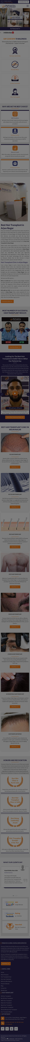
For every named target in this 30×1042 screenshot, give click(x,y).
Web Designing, (19, 1038)
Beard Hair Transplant (6, 1005)
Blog (2, 986)
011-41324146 (8, 1024)
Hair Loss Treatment (6, 979)
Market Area (4, 990)
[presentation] (1, 330)
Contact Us (3, 988)
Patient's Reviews (5, 983)
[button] (13, 895)
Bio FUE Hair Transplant (7, 998)
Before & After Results (6, 981)
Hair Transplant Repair (6, 1011)
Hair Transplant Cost (6, 977)
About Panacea (4, 974)
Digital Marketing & (5, 1040)
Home (2, 972)
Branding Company (14, 1040)
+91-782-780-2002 (19, 1022)
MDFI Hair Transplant (6, 1000)
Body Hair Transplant (6, 1002)
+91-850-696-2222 (8, 2)
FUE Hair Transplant (6, 996)
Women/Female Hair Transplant (9, 1009)
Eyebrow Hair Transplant (7, 1007)
